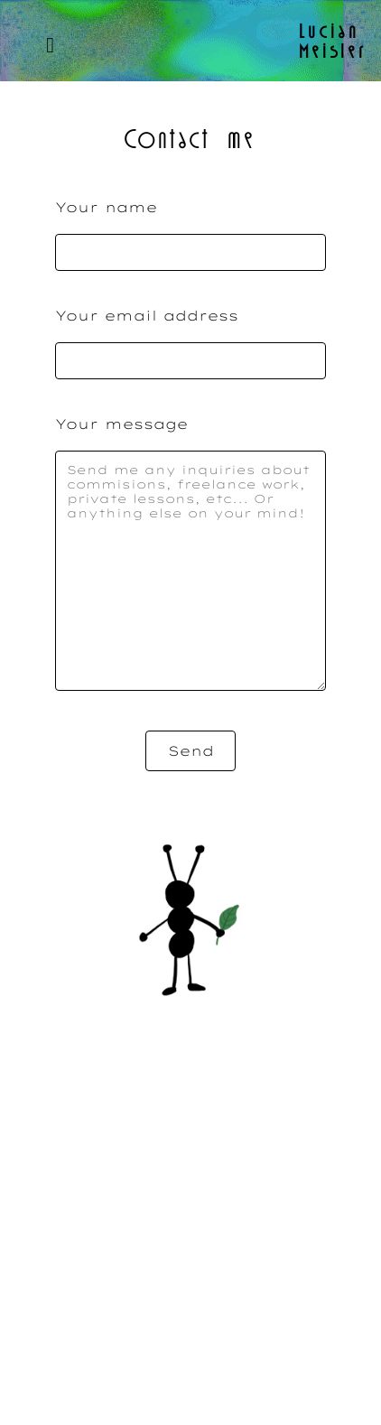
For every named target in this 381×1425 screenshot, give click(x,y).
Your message (121, 424)
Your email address (146, 315)
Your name (106, 207)
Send (191, 750)
